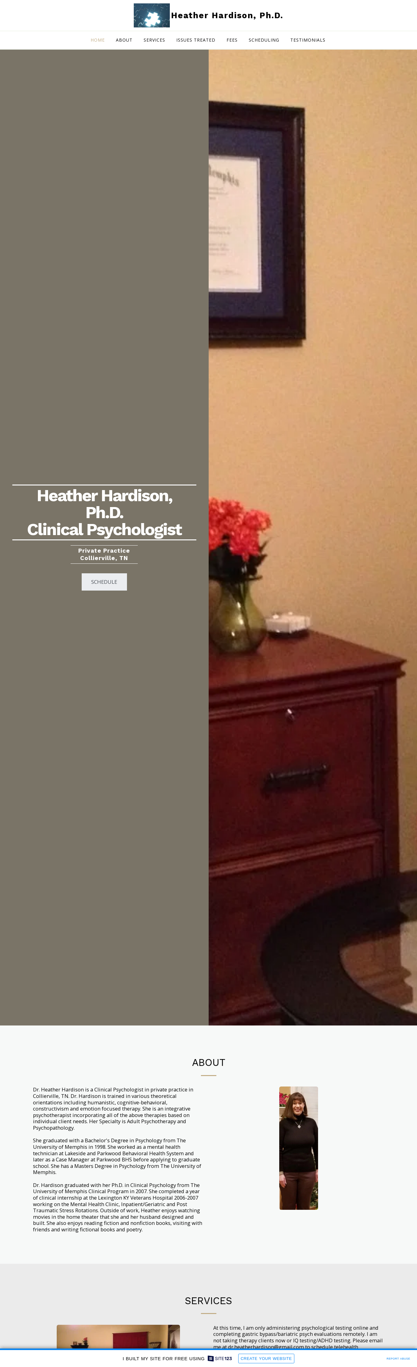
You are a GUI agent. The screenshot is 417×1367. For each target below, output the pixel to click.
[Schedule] (104, 582)
